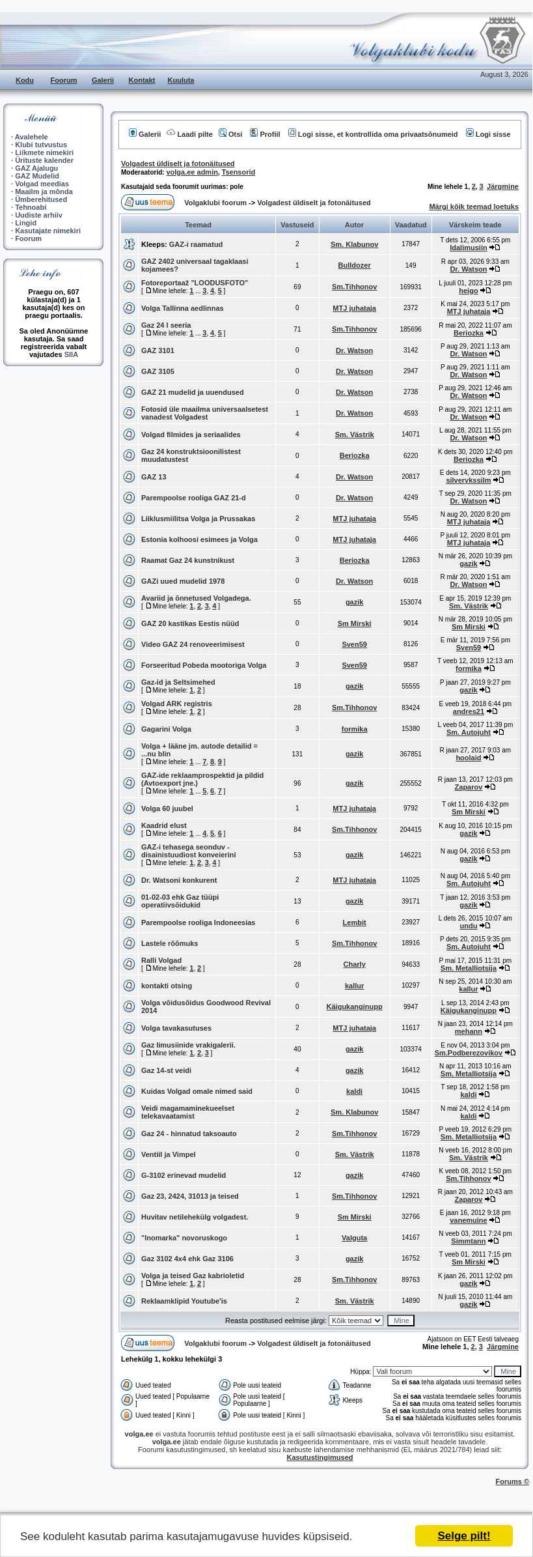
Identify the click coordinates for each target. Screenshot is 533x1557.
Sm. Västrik (354, 434)
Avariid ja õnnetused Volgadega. (196, 598)
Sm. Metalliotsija (469, 968)
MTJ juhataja (354, 308)
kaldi (354, 1091)
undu (469, 926)
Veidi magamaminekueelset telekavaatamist (187, 1112)
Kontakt (142, 80)
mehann (468, 1031)
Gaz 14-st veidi (166, 1070)
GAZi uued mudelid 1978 (183, 581)
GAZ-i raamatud (196, 244)
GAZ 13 (154, 477)
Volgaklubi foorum (216, 203)
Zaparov (469, 787)
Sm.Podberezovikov (469, 1053)
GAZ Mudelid (37, 176)
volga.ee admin (191, 172)
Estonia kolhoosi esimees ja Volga (199, 539)
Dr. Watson (468, 269)
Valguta (354, 1238)
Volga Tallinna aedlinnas (182, 308)
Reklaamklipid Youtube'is (184, 1301)
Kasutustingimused (319, 1457)
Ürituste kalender (44, 160)
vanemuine (468, 1220)
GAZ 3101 (157, 350)
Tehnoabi (30, 207)
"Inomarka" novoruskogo (184, 1238)
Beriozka (469, 333)
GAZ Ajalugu (36, 168)
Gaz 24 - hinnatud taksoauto (189, 1133)
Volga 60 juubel (167, 808)
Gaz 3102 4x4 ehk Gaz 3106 (187, 1259)
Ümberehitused (41, 199)
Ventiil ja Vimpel (168, 1154)
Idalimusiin (468, 247)
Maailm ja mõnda (44, 191)
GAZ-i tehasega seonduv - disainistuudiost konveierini (188, 851)
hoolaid (468, 758)
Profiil (265, 134)
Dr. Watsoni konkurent (179, 880)
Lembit (354, 922)
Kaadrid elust (164, 825)
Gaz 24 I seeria (166, 325)
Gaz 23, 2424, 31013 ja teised (190, 1196)
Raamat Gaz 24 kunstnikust (187, 560)
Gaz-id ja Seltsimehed (178, 682)
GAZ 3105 (157, 371)
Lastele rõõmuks (169, 943)
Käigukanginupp (355, 1006)
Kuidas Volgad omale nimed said (197, 1091)
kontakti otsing (166, 986)
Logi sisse (488, 134)
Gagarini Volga (166, 729)
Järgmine (503, 186)
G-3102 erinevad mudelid (183, 1175)
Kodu (25, 80)
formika (469, 668)
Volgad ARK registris (176, 703)
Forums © (513, 1481)
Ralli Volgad (161, 960)
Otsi (230, 134)
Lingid (25, 223)
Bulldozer (354, 265)
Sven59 (354, 644)
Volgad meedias (42, 184)
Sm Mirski (355, 623)
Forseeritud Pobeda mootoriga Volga (203, 665)
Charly (355, 964)
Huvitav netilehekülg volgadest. (194, 1217)
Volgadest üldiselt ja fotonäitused (178, 163)
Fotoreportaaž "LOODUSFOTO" (194, 283)
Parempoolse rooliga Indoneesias (198, 922)
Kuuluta (181, 80)
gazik (468, 563)
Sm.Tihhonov (354, 287)
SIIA (71, 354)
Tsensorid (239, 172)
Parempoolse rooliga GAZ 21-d (193, 498)
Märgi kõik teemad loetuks (474, 206)
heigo (468, 290)
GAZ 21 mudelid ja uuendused (192, 392)
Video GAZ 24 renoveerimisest (193, 644)
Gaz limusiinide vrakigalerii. (188, 1045)
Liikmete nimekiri (44, 152)
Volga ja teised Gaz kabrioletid (192, 1275)
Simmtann (468, 1241)
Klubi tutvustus (41, 145)
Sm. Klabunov (354, 244)
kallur (354, 986)
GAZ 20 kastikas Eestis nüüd (190, 623)
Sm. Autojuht (468, 732)
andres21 (468, 711)
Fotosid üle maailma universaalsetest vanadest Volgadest (204, 413)
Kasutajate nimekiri (48, 231)
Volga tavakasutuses (176, 1028)
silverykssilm (468, 480)
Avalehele (31, 137)
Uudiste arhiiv (38, 215)
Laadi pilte (189, 134)
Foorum (64, 80)
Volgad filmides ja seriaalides (191, 434)
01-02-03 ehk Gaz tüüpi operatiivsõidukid (180, 901)
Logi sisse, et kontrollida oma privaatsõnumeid (373, 134)
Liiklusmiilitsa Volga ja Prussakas (198, 518)
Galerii (103, 80)
